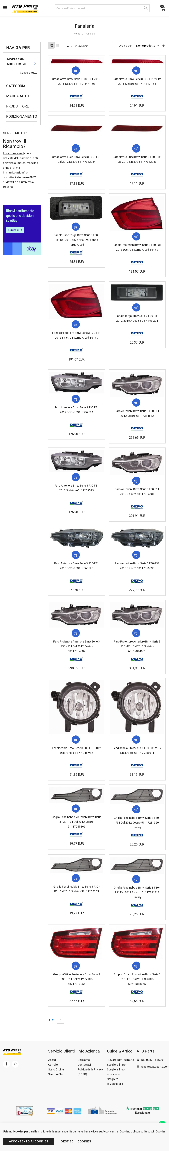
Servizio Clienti (57, 1074)
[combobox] (102, 8)
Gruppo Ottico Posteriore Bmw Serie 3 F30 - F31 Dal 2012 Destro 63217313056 (76, 988)
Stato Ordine (56, 1069)
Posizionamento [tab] (21, 116)
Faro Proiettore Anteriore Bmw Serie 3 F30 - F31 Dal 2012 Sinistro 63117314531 (137, 652)
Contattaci (84, 1064)
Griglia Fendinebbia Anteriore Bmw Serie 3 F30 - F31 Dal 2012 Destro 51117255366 (76, 829)
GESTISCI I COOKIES (76, 1141)
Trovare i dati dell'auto (120, 1059)
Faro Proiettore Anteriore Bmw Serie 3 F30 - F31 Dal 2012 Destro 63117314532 (76, 652)
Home (77, 33)
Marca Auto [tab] (17, 96)
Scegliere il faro (116, 1064)
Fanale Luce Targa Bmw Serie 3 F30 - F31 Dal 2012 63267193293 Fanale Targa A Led (76, 242)
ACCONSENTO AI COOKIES (28, 1141)
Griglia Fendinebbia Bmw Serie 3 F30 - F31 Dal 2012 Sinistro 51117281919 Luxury (137, 901)
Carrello (53, 1064)
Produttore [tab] (17, 106)
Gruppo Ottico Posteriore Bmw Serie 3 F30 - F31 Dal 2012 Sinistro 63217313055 (137, 988)
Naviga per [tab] (18, 47)
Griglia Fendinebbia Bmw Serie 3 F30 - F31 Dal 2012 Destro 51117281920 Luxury (137, 830)
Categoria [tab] (15, 86)
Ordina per (125, 45)
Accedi (52, 1059)
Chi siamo (84, 1059)
